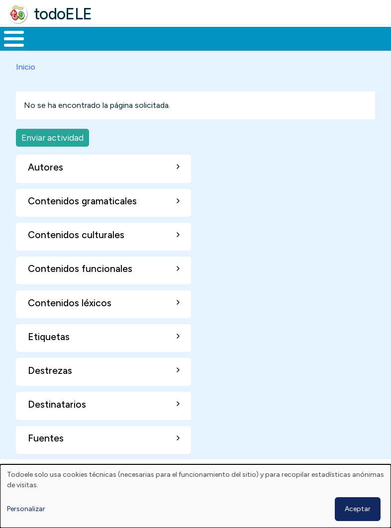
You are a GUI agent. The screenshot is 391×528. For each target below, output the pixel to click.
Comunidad (336, 48)
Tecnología (270, 48)
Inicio (8, 48)
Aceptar (358, 509)
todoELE (63, 14)
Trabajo (171, 48)
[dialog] (195, 496)
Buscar (381, 38)
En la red (217, 48)
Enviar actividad (52, 156)
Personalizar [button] (26, 509)
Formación (112, 48)
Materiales (48, 48)
